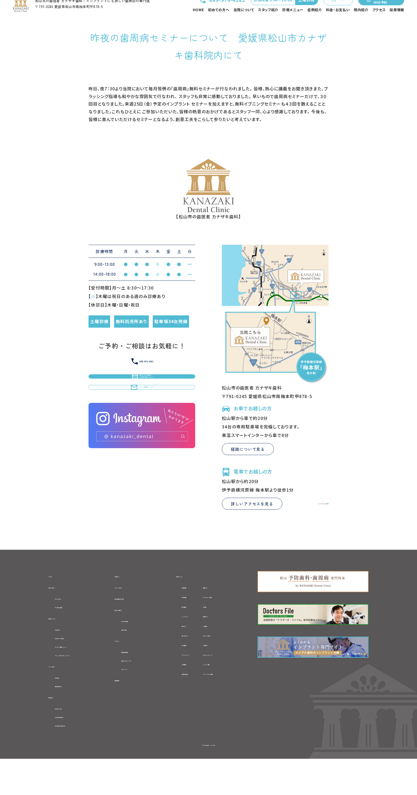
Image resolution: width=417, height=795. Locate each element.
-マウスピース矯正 (231, 622)
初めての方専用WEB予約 (380, 10)
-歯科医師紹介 (70, 718)
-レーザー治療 (227, 689)
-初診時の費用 (69, 634)
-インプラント (183, 641)
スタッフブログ (129, 612)
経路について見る (248, 473)
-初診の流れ (67, 624)
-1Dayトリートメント (233, 679)
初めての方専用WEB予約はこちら (141, 408)
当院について (243, 22)
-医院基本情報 (136, 682)
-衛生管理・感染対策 (75, 760)
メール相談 (328, 11)
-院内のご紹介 (69, 742)
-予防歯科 (180, 669)
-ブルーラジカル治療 (234, 698)
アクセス (379, 22)
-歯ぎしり (179, 650)
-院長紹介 (65, 709)
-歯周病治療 (182, 698)
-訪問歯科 (180, 689)
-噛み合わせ (182, 660)
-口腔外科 (223, 641)
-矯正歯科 (180, 631)
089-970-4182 (202, 11)
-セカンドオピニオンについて (83, 685)
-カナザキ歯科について (78, 676)
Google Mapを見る (304, 528)
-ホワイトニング (185, 679)
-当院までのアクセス (141, 691)
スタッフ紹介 (268, 22)
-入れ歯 (221, 631)
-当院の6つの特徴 (73, 667)
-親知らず (223, 612)
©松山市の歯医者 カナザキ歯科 (208, 780)
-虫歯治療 (180, 612)
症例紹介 (314, 22)
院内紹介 (361, 22)
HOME (198, 22)
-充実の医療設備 (72, 751)
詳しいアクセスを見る (252, 528)
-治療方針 (65, 658)
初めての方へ (218, 22)
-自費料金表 (133, 658)
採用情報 (397, 22)
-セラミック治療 (228, 660)
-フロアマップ (134, 700)
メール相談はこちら (142, 433)
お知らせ (123, 600)
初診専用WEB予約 (134, 625)
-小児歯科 (223, 650)
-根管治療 (180, 622)
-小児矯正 (223, 669)
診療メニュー (292, 22)
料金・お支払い (338, 22)
